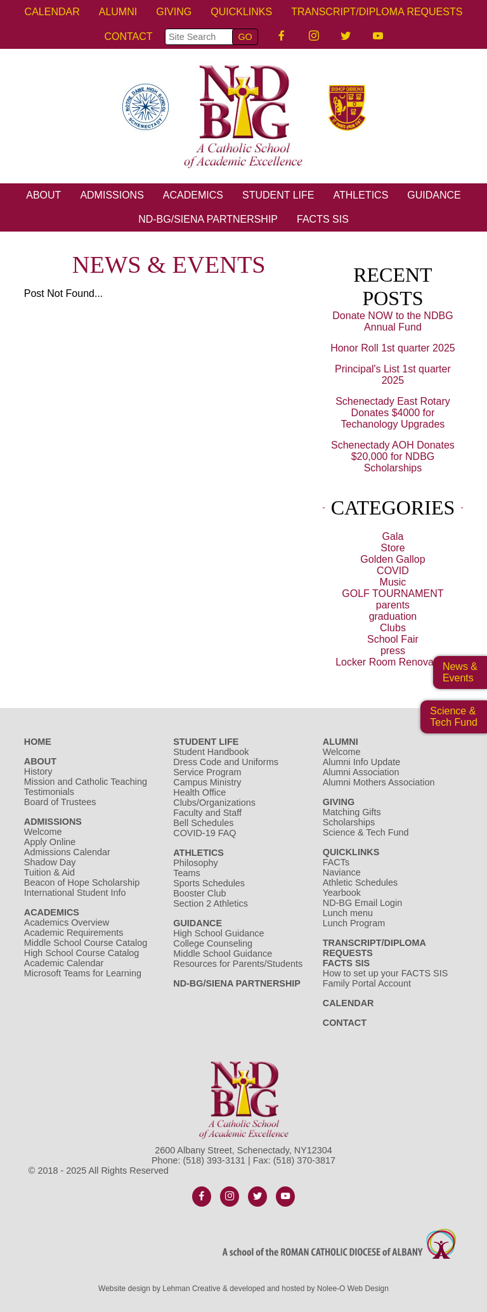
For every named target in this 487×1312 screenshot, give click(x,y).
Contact (128, 36)
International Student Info (75, 893)
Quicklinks (241, 11)
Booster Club (199, 893)
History (38, 771)
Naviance (342, 872)
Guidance (433, 195)
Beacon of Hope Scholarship (82, 882)
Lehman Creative (191, 1288)
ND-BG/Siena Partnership (208, 219)
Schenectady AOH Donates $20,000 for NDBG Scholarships (393, 456)
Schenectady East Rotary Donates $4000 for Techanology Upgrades (392, 413)
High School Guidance (219, 933)
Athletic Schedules (360, 882)
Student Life (278, 195)
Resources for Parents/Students (237, 964)
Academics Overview (66, 922)
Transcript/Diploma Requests (376, 11)
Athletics (360, 195)
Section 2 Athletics (210, 903)
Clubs (393, 627)
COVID (393, 570)
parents (393, 605)
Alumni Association (361, 772)
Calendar (52, 11)
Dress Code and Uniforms (225, 762)
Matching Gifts (352, 812)
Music (393, 582)
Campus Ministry (207, 782)
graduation (393, 616)
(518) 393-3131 (214, 1160)
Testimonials (49, 792)
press (392, 650)
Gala (393, 536)
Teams (186, 873)
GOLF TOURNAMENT (392, 593)
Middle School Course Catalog (85, 943)
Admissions (111, 195)
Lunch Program (354, 923)
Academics (193, 195)
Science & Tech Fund (366, 832)
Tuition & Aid (49, 872)
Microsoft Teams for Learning (82, 973)
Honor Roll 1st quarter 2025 (392, 348)
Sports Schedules (209, 883)
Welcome (43, 832)
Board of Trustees (60, 802)
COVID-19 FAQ (204, 833)
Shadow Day (50, 862)
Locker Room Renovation (392, 662)
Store (392, 547)
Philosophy (195, 863)
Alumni (118, 11)
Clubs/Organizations (214, 802)
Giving (174, 11)
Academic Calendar (64, 963)
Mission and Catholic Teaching (85, 782)
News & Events (460, 672)
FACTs (336, 862)
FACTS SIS (323, 219)
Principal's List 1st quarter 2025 (393, 375)
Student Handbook (211, 752)
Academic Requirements (74, 933)
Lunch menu (348, 913)
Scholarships (349, 822)
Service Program (207, 772)
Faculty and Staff (207, 813)
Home (37, 742)
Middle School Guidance (222, 953)
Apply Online (50, 842)
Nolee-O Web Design (353, 1288)
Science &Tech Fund (453, 716)
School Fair (393, 639)
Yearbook (342, 893)
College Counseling (212, 943)
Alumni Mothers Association (379, 782)
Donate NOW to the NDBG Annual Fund (392, 321)
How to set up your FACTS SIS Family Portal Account (385, 978)
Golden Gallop (392, 559)
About (43, 195)
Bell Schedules (203, 823)
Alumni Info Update (361, 762)
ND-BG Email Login (363, 903)
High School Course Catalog (82, 953)
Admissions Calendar (67, 852)
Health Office (199, 792)
